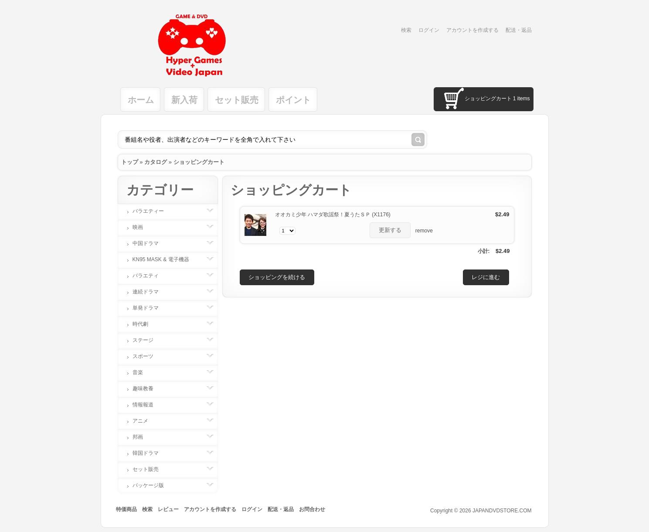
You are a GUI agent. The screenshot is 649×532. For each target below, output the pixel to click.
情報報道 (147, 405)
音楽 (142, 372)
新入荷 (184, 100)
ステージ (147, 340)
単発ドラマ (150, 308)
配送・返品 (519, 30)
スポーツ (147, 356)
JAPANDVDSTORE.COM (502, 511)
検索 (406, 30)
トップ (129, 162)
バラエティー (153, 211)
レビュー (168, 509)
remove (424, 231)
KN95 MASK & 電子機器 (165, 259)
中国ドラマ (150, 243)
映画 (142, 227)
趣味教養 (147, 388)
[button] (390, 230)
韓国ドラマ (150, 453)
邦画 (142, 437)
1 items (521, 98)
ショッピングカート (198, 162)
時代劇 (145, 324)
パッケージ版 (153, 485)
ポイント (293, 100)
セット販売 (236, 100)
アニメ (145, 421)
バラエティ (150, 276)
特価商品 (126, 509)
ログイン (428, 30)
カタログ (155, 162)
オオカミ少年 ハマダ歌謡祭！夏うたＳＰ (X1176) (333, 214)
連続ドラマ (150, 292)
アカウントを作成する (472, 30)
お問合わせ (312, 509)
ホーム (141, 100)
